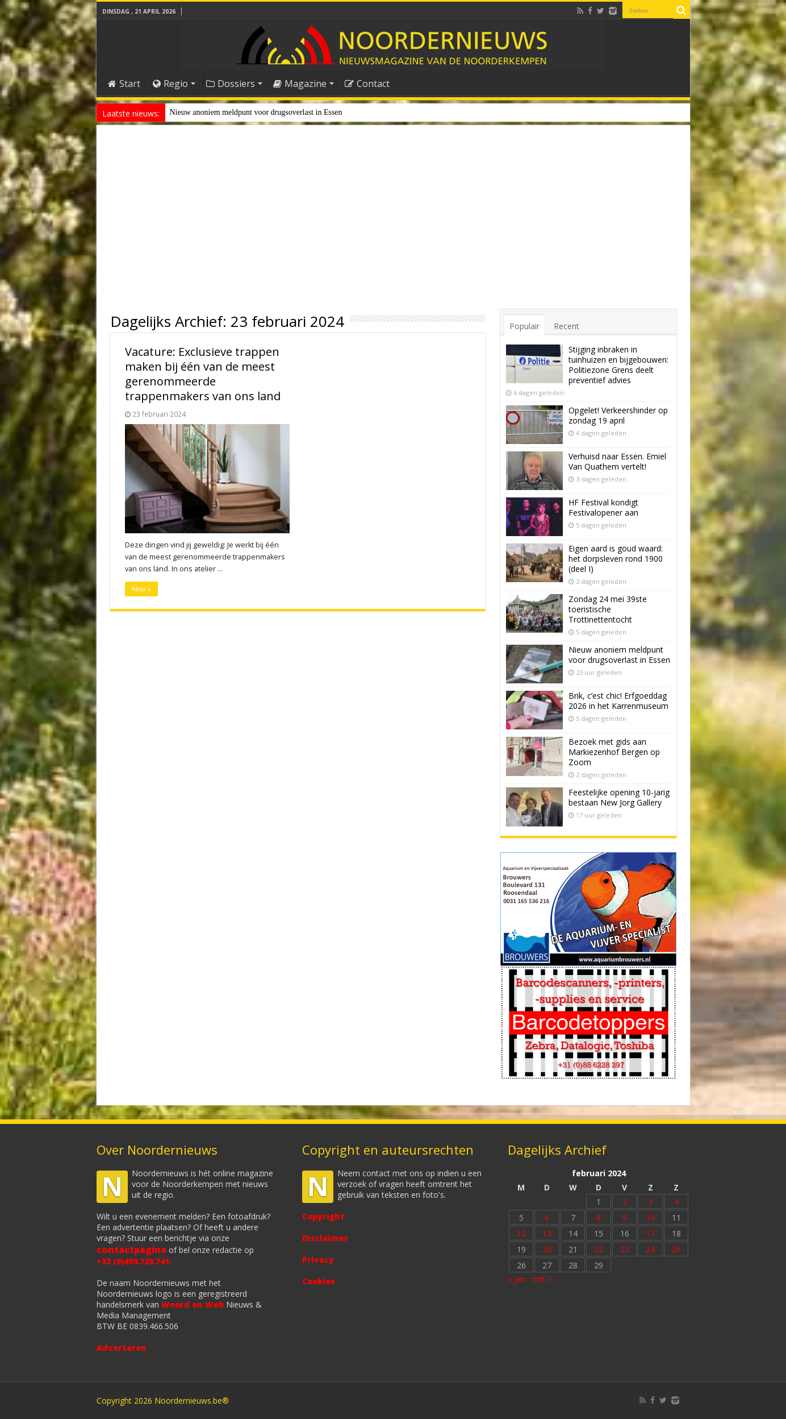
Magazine (300, 83)
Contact (367, 83)
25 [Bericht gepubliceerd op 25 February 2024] (676, 1249)
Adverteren (122, 1347)
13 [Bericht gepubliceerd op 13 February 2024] (546, 1233)
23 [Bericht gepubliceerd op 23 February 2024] (624, 1249)
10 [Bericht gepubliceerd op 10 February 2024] (650, 1217)
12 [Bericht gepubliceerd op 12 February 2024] (521, 1233)
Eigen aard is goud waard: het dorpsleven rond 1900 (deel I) (615, 558)
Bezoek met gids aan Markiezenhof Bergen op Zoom (614, 751)
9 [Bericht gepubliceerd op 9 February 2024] (624, 1217)
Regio (170, 83)
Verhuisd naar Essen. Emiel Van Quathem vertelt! (617, 461)
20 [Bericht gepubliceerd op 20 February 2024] (546, 1249)
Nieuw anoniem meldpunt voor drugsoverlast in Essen (256, 112)
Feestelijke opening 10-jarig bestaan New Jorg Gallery (619, 797)
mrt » (541, 1278)
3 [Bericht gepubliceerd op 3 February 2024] (650, 1201)
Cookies (318, 1281)
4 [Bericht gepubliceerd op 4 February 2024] (676, 1201)
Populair (524, 326)
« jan (516, 1278)
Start (124, 83)
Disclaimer (325, 1238)
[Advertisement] (393, 224)
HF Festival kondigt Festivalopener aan (603, 507)
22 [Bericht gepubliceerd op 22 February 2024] (598, 1249)
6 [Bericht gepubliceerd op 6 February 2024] (547, 1217)
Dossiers (230, 83)
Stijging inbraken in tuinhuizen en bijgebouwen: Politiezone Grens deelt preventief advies (618, 364)
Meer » (141, 589)
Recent (566, 326)
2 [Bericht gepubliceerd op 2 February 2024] (624, 1201)
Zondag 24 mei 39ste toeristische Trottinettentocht (607, 609)
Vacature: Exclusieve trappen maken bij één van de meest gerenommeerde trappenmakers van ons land (203, 374)
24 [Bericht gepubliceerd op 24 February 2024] (650, 1249)
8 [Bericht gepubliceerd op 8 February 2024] (598, 1217)
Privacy (318, 1259)
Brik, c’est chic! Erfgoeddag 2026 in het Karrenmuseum (618, 700)
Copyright (323, 1216)
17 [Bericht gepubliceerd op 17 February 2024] (650, 1233)
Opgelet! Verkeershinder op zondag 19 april (618, 415)
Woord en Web (192, 1304)
